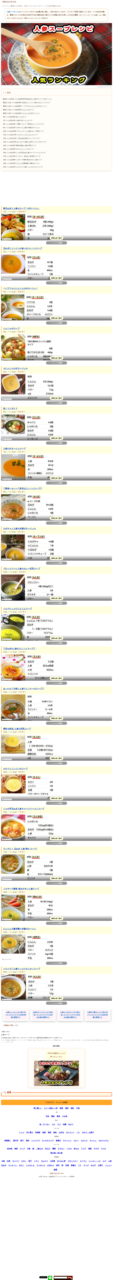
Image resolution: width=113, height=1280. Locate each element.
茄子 (30, 1161)
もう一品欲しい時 (51, 1108)
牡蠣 (64, 1124)
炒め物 (9, 1149)
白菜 (8, 1161)
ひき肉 (64, 1116)
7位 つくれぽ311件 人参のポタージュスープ (17, 120)
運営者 (72, 1176)
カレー (76, 1140)
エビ (53, 1124)
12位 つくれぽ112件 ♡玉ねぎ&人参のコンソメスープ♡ (21, 138)
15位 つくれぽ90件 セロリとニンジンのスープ (18, 149)
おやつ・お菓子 (88, 1132)
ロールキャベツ (48, 1140)
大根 (3, 1161)
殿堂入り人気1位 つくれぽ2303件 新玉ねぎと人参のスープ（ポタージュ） (27, 99)
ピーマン (83, 1161)
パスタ (69, 1149)
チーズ (86, 1165)
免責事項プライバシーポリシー (59, 1176)
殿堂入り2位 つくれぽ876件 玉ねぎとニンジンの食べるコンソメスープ (26, 102)
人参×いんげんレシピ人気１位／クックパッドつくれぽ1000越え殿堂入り (70, 1014)
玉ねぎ (3, 1165)
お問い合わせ (43, 1176)
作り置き (29, 1132)
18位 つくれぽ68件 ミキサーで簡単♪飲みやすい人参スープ (22, 160)
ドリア (83, 1149)
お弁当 (61, 1132)
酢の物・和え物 (56, 1153)
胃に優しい (37, 1108)
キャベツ (15, 1161)
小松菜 (52, 1161)
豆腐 (67, 1165)
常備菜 (37, 1132)
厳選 (55, 1170)
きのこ (21, 1165)
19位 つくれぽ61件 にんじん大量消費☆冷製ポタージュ (21, 163)
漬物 (90, 1149)
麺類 (54, 1149)
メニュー (108, 1165)
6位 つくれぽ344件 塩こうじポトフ (14, 117)
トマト (36, 1161)
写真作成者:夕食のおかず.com (105, 87)
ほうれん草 (61, 1161)
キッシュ (93, 1140)
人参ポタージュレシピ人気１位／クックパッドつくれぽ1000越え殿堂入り (43, 1014)
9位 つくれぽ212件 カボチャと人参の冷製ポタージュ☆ (21, 127)
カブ (104, 1161)
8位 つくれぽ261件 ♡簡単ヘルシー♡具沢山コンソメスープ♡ (23, 124)
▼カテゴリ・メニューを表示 (56, 1102)
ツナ (79, 1165)
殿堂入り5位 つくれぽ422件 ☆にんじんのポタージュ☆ (21, 113)
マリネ (103, 1149)
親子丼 (15, 1140)
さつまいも (41, 1165)
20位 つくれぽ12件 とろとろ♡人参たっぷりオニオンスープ (23, 167)
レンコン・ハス (95, 1161)
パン (78, 1132)
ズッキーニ (12, 1165)
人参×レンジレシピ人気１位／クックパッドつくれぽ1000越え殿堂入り (15, 1014)
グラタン (61, 1149)
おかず (93, 1165)
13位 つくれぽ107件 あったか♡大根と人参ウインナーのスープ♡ (24, 142)
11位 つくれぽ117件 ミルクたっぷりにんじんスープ (20, 135)
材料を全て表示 (56, 238)
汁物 (78, 1108)
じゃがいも (30, 1165)
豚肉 (58, 1116)
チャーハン (67, 1140)
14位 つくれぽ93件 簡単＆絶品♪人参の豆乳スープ (19, 145)
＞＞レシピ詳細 (56, 243)
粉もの (76, 1149)
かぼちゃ (50, 1165)
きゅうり (44, 1161)
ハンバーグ (35, 1140)
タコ (59, 1124)
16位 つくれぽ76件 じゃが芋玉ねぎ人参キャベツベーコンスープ (24, 152)
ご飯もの (39, 1149)
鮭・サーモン (45, 1124)
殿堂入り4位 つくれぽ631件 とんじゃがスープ (18, 109)
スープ (22, 1149)
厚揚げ (73, 1165)
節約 (72, 1108)
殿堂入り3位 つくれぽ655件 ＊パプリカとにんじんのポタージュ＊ (25, 106)
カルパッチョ (104, 1140)
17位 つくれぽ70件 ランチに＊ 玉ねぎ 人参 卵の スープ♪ (22, 156)
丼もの (47, 1149)
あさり (70, 1124)
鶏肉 (53, 1116)
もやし (23, 1161)
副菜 (61, 1108)
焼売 (27, 1140)
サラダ (96, 1149)
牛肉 (47, 1116)
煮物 (16, 1149)
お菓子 (100, 1165)
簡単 (67, 1108)
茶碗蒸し (7, 1140)
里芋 (57, 1165)
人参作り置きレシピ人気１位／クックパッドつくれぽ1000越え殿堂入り (97, 1014)
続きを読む (56, 1046)
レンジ (21, 1132)
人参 (110, 1161)
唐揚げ (58, 1140)
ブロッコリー (73, 1161)
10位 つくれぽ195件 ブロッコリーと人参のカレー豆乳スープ (23, 131)
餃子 (22, 1140)
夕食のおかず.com (9, 2)
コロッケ (84, 1140)
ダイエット (70, 1132)
